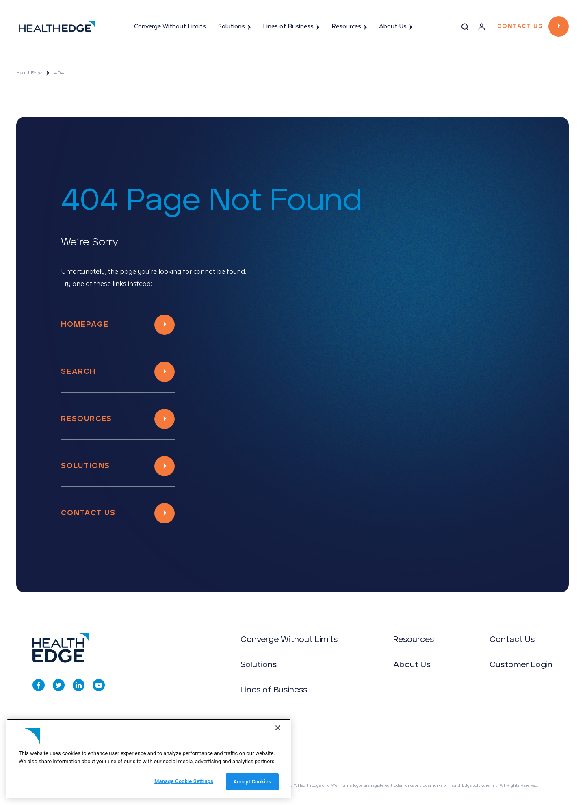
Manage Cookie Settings (183, 781)
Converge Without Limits (170, 26)
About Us (395, 26)
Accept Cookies (252, 782)
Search (78, 371)
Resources (349, 26)
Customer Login (521, 665)
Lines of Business (291, 26)
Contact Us (519, 26)
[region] (148, 758)
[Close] (278, 728)
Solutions (234, 26)
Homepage (84, 324)
